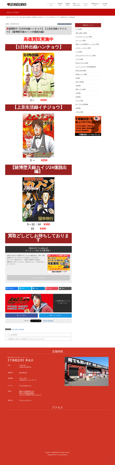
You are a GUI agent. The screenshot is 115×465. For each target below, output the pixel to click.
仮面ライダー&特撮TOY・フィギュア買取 (87, 44)
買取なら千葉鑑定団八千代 (26, 391)
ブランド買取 (79, 100)
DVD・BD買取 (80, 82)
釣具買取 (78, 97)
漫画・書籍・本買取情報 (64, 24)
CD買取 (78, 78)
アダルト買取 (79, 112)
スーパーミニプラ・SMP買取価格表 (86, 66)
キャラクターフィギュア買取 (84, 36)
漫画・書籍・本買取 (81, 33)
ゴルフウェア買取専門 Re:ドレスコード (30, 395)
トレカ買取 (79, 51)
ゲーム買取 (79, 29)
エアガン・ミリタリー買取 (83, 48)
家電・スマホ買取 (81, 89)
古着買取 (78, 85)
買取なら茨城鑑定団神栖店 (26, 393)
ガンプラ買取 (79, 59)
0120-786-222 (23, 372)
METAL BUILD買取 (81, 70)
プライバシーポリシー (25, 400)
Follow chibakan (48, 321)
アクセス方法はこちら (25, 385)
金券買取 (78, 108)
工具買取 (78, 93)
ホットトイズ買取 (81, 40)
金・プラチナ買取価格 (82, 104)
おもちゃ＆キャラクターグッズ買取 (86, 55)
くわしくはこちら (38, 278)
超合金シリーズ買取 (81, 74)
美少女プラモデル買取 (82, 63)
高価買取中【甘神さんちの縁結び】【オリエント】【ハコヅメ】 (26, 339)
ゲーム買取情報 (12, 334)
